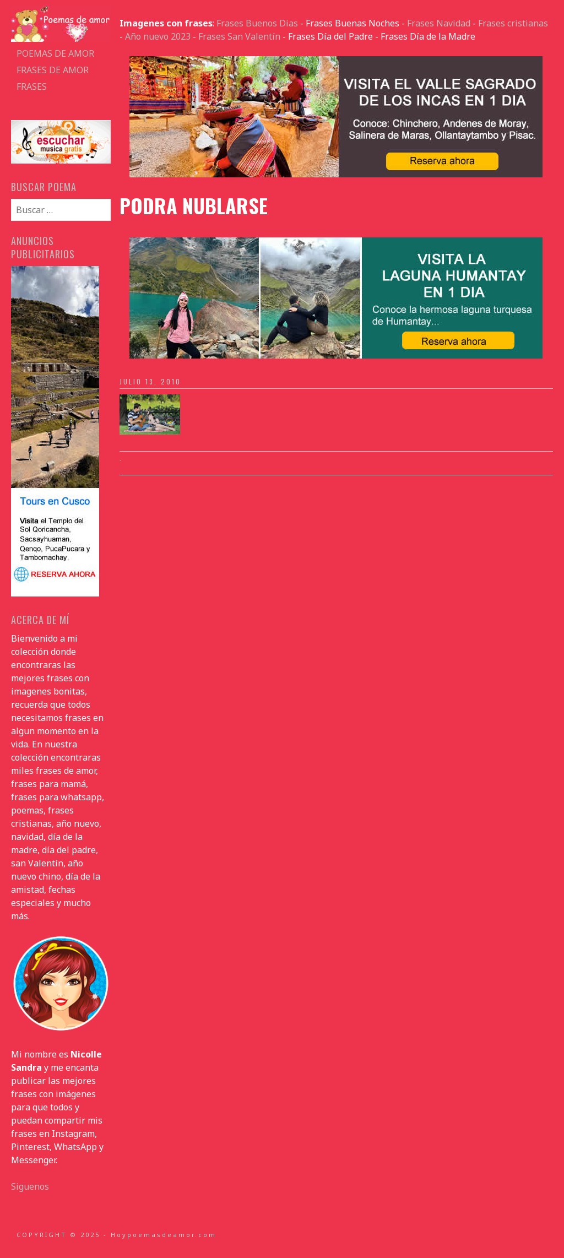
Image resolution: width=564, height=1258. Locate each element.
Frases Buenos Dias (257, 23)
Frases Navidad (438, 23)
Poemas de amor (55, 53)
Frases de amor (53, 70)
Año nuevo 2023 (158, 36)
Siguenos (30, 1186)
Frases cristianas (513, 23)
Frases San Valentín (239, 36)
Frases (32, 86)
